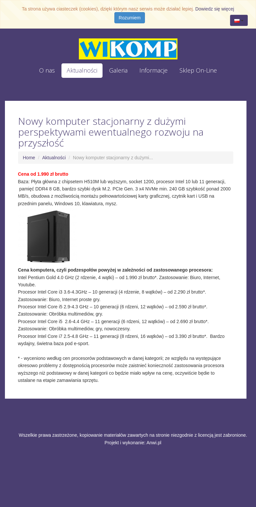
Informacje (153, 70)
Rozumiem (130, 17)
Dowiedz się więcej (214, 8)
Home (29, 157)
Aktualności (82, 70)
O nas (47, 70)
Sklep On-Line (198, 70)
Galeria (118, 70)
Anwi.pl (154, 442)
